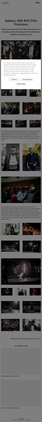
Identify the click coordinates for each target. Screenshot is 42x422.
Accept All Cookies (27, 79)
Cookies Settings (21, 84)
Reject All (14, 79)
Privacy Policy (24, 73)
